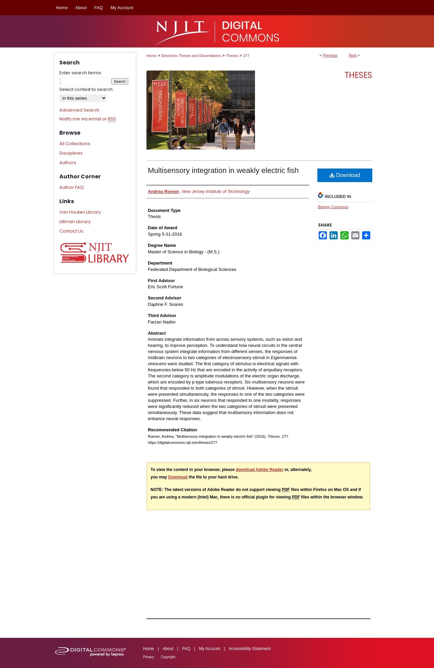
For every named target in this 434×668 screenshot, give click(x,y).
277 (246, 56)
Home (151, 56)
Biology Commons (333, 207)
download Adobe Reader (259, 469)
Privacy (148, 657)
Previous (330, 55)
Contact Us (71, 231)
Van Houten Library (80, 212)
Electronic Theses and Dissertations (191, 56)
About (168, 648)
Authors (67, 162)
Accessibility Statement (250, 648)
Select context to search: (86, 89)
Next (353, 55)
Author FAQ (71, 187)
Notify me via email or (87, 119)
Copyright (168, 657)
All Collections (74, 143)
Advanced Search (79, 110)
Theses (232, 56)
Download (345, 175)
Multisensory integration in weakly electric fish (223, 170)
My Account (209, 648)
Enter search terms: (80, 73)
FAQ (186, 648)
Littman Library (75, 221)
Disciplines (71, 153)
